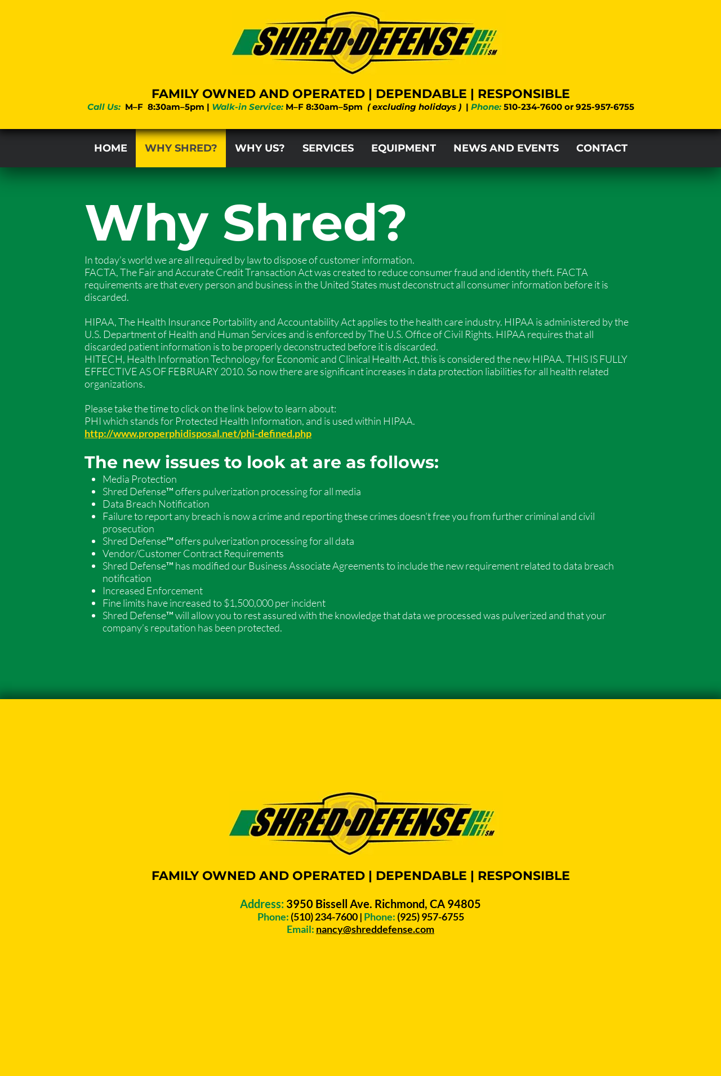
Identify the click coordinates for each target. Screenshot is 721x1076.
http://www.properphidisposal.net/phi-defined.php (197, 433)
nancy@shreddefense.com (375, 929)
